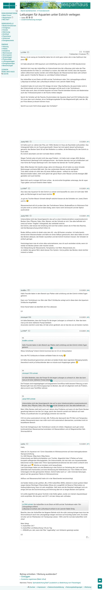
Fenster (5, 30)
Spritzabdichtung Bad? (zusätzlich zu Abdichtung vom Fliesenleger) (57, 583)
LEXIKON (5, 70)
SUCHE (5, 74)
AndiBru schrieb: (27, 341)
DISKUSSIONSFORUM (9, 13)
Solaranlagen (7, 57)
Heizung (5, 47)
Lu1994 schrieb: (27, 504)
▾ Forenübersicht (43, 11)
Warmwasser (7, 53)
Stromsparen (7, 55)
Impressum (41, 587)
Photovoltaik (7, 59)
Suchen (31, 587)
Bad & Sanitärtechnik (28, 11)
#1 (88, 142)
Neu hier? (5, 20)
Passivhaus (6, 36)
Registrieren (6, 18)
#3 (88, 216)
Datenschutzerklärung (55, 587)
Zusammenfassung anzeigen (31, 20)
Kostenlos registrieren (28, 579)
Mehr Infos (41, 579)
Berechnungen (7, 66)
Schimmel (6, 38)
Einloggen (25, 576)
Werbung (87, 587)
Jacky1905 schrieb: (29, 399)
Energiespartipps (8, 63)
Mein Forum (6, 15)
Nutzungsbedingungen (73, 587)
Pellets (4, 49)
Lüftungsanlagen (8, 61)
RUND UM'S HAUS (8, 72)
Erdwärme (6, 51)
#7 (88, 444)
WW (38, 169)
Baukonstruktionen (9, 26)
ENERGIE (5, 44)
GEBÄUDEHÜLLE (7, 24)
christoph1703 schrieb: (30, 373)
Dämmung (6, 32)
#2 (88, 189)
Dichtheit (5, 34)
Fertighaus (6, 28)
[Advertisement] (55, 36)
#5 (88, 317)
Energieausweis (8, 40)
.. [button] (51, 349)
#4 (88, 290)
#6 (88, 331)
